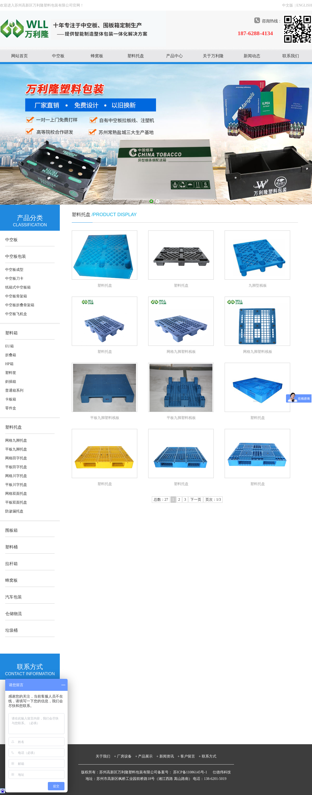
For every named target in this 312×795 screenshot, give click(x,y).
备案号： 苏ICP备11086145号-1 (183, 772)
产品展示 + (148, 756)
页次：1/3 (213, 500)
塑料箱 (11, 333)
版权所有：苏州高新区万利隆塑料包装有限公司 (119, 772)
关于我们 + (106, 756)
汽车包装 (13, 597)
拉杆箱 (11, 563)
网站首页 (19, 56)
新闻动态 (252, 56)
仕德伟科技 (222, 772)
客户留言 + (190, 756)
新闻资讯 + (169, 756)
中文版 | (289, 5)
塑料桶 (11, 547)
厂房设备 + (127, 756)
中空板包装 (15, 256)
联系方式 (209, 756)
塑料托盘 (135, 56)
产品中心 (174, 56)
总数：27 (161, 500)
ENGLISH (304, 5)
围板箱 (11, 530)
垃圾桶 (11, 630)
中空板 (58, 56)
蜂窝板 (97, 56)
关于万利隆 (213, 56)
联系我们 (290, 56)
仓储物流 (13, 613)
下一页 (195, 500)
